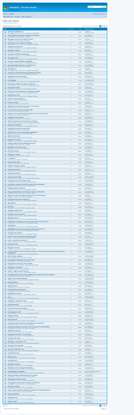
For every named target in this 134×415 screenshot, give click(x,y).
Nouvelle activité (12, 319)
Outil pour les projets (14, 386)
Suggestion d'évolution (33, 44)
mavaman (11, 144)
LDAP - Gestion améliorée (15, 256)
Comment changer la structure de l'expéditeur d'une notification (26, 323)
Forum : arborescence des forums (17, 240)
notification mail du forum (15, 210)
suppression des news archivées (17, 76)
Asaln (10, 170)
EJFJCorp (11, 219)
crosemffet (11, 59)
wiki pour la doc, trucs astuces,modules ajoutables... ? (23, 132)
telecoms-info (12, 279)
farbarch (11, 47)
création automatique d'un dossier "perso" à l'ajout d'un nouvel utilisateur (29, 327)
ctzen (10, 237)
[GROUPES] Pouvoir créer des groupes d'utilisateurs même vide (26, 229)
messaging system (13, 57)
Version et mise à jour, (14, 338)
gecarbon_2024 (12, 81)
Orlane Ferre (12, 320)
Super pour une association (16, 345)
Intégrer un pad (12, 356)
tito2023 (11, 51)
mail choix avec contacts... (15, 232)
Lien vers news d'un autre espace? (18, 308)
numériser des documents (15, 46)
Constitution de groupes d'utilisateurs (18, 199)
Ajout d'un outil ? (13, 401)
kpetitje (11, 402)
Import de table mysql (14, 162)
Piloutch (11, 268)
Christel (11, 354)
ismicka (11, 204)
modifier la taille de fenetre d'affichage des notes (21, 143)
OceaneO (11, 155)
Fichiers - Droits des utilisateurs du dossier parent (22, 236)
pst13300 (11, 324)
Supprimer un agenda (14, 154)
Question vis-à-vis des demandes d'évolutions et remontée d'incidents (28, 113)
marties (11, 248)
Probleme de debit (13, 102)
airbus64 (11, 148)
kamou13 (11, 96)
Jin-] (10, 100)
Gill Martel (11, 36)
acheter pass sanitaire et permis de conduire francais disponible (26, 184)
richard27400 (12, 313)
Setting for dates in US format (16, 214)
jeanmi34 (11, 309)
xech (12, 33)
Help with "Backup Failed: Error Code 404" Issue (21, 65)
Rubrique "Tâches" (13, 315)
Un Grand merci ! (12, 360)
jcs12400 (11, 73)
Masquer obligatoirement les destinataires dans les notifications (26, 192)
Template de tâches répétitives (16, 188)
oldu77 (10, 241)
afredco (11, 215)
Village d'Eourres (12, 397)
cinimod (11, 55)
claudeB (11, 77)
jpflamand (11, 339)
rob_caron (11, 395)
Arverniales (11, 283)
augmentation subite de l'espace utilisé (19, 128)
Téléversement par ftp (14, 173)
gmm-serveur (12, 178)
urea (10, 159)
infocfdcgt (11, 290)
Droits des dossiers (13, 151)
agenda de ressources (14, 330)
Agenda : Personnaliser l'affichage (17, 278)
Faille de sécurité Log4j (14, 177)
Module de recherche (14, 136)
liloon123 (11, 398)
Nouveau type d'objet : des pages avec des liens (21, 84)
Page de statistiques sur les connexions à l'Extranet (22, 121)
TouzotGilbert (12, 85)
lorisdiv (11, 167)
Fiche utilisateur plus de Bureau (17, 289)
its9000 (11, 294)
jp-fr (12, 40)
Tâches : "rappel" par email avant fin (18, 271)
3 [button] (104, 26)
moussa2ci (11, 254)
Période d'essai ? (13, 286)
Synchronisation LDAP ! (14, 312)
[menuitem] (12, 14)
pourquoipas (12, 357)
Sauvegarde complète (14, 169)
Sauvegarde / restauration (15, 267)
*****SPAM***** (12, 158)
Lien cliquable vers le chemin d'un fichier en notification (24, 382)
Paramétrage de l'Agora (31, 51)
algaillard (11, 346)
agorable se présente (14, 364)
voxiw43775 (12, 181)
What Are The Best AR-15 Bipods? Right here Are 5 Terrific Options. (27, 195)
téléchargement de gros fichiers (17, 379)
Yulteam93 (11, 376)
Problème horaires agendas (15, 117)
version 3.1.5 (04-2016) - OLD (16, 349)
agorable (11, 365)
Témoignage (30, 283)
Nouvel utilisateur (13, 282)
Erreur (9, 297)
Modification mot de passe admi (17, 147)
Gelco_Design (12, 257)
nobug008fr (12, 44)
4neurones (11, 369)
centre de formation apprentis (15, 372)
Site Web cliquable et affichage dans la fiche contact (22, 375)
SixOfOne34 (12, 230)
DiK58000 (11, 118)
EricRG (11, 129)
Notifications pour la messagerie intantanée (20, 368)
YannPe (11, 189)
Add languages (12, 80)
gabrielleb (11, 316)
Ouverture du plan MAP (14, 124)
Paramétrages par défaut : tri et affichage (19, 334)
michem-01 (11, 245)
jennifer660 (11, 66)
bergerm (11, 140)
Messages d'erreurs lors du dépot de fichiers (20, 39)
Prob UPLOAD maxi (13, 353)
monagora (13, 122)
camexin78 (11, 264)
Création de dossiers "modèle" (16, 165)
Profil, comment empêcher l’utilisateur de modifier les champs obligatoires (29, 390)
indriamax (11, 380)
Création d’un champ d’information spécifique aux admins (24, 72)
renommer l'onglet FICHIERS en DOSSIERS (20, 61)
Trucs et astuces (29, 133)
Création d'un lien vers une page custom (19, 180)
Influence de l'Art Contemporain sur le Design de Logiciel (24, 91)
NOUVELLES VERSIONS (33, 33)
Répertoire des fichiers (14, 139)
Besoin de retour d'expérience (16, 98)
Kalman (11, 335)
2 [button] (102, 26)
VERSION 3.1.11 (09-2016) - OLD (17, 341)
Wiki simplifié (11, 203)
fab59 (10, 114)
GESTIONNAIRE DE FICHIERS (16, 371)
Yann (10, 391)
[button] (106, 26)
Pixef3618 (11, 261)
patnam (11, 103)
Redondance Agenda (14, 50)
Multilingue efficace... (14, 218)
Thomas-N (11, 92)
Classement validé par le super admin (18, 54)
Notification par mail (13, 95)
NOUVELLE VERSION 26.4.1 (16, 31)
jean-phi (11, 305)
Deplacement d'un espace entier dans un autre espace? (23, 106)
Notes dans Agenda (13, 394)
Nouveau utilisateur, (13, 304)
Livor (10, 111)
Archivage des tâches (14, 87)
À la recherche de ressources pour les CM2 (20, 110)
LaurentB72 (12, 361)
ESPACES (10, 206)
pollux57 (11, 302)
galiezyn (11, 88)
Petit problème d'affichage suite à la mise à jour (21, 260)
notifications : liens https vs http (17, 300)
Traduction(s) (11, 225)
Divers (28, 36)
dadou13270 (12, 298)
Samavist (11, 126)
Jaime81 (11, 163)
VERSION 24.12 (12, 69)
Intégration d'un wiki (13, 247)
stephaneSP (12, 193)
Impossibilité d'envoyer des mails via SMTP (20, 263)
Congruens (11, 276)
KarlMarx (11, 211)
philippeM (11, 234)
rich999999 (11, 328)
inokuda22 (11, 387)
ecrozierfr (11, 185)
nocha (10, 331)
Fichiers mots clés (13, 244)
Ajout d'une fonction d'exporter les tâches (20, 43)
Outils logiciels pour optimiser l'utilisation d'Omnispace (23, 35)
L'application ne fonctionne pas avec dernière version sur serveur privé (28, 221)
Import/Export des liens (14, 293)
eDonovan (11, 287)
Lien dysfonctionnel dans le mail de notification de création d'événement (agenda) (31, 274)
